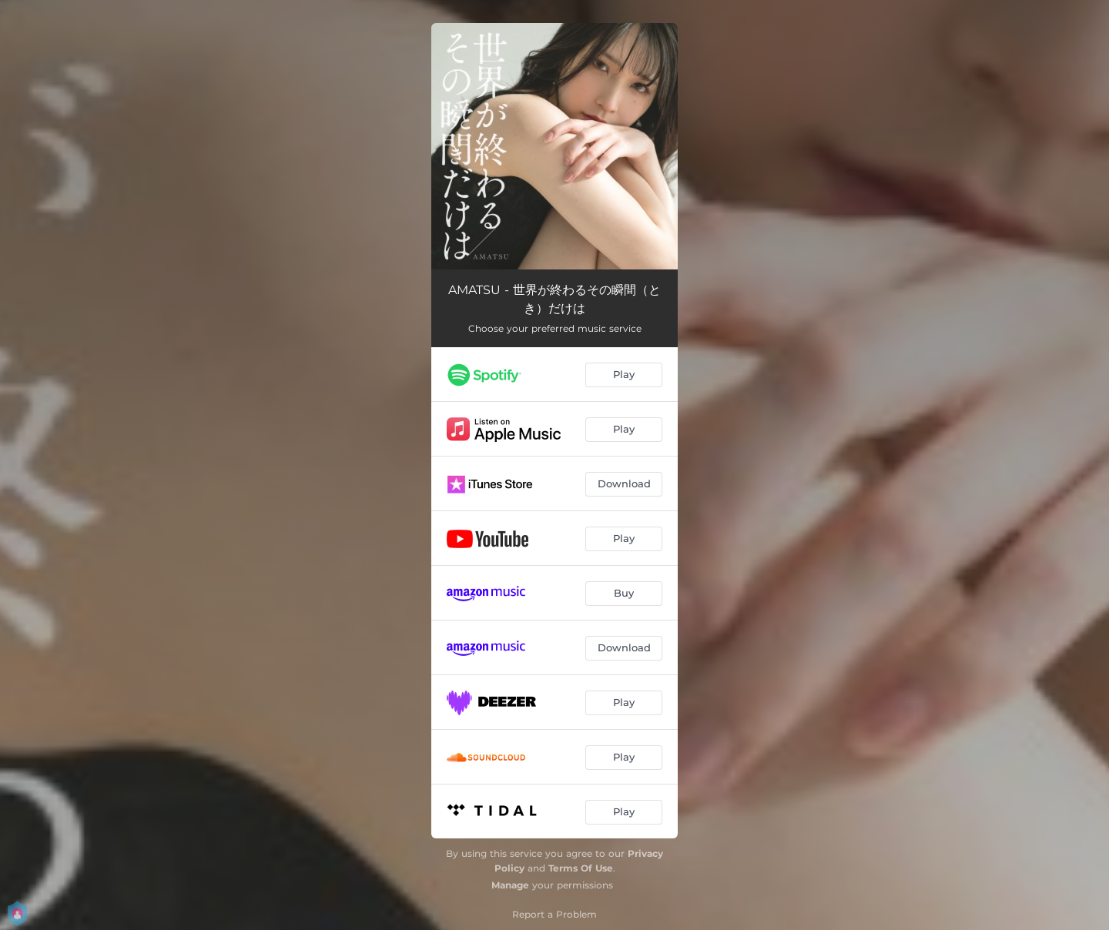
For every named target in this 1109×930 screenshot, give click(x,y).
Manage (510, 885)
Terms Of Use (580, 868)
